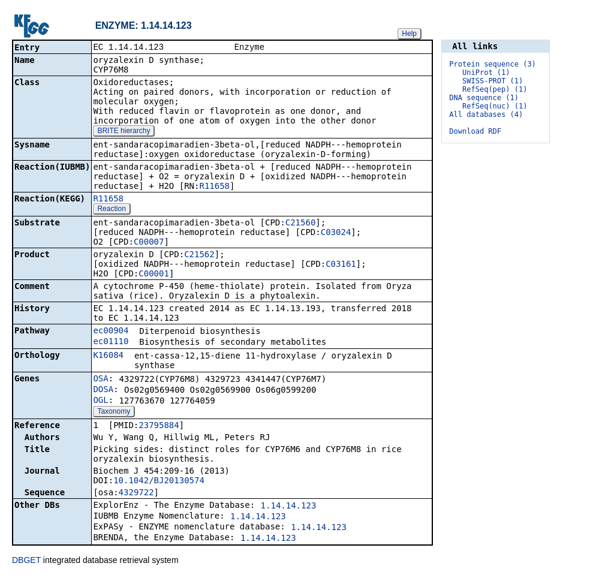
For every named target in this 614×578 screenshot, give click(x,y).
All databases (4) (486, 114)
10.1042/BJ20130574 (158, 481)
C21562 (199, 255)
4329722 (136, 493)
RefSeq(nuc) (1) (494, 106)
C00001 (154, 274)
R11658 (214, 187)
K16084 (108, 356)
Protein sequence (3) (492, 64)
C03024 (336, 233)
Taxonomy (113, 412)
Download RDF (475, 131)
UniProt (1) (486, 72)
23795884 (159, 426)
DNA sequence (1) (484, 98)
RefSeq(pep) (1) (494, 89)
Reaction (111, 210)
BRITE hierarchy (123, 132)
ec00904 (110, 331)
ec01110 (110, 342)
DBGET (26, 561)
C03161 (341, 265)
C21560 (300, 223)
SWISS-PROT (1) (492, 81)
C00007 (149, 243)
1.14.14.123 (289, 506)
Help (409, 33)
